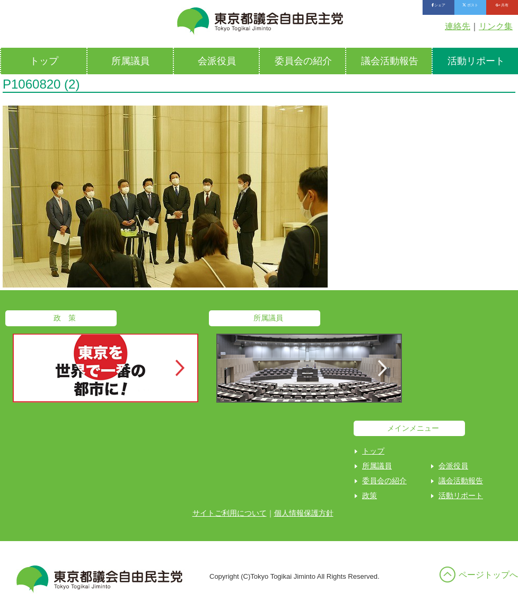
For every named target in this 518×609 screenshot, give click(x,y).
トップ (44, 61)
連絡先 (457, 26)
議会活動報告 (389, 61)
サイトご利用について (229, 513)
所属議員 (130, 61)
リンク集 (496, 26)
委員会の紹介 (303, 61)
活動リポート (460, 495)
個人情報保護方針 (303, 513)
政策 (369, 495)
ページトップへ (488, 574)
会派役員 (217, 61)
